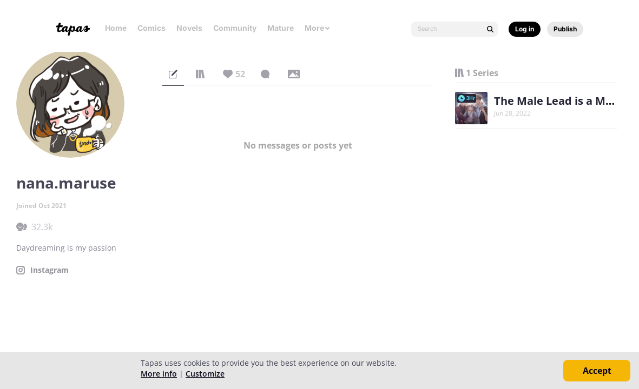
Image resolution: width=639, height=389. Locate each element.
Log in (524, 29)
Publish (565, 29)
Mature (280, 27)
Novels (189, 27)
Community (234, 27)
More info (159, 373)
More (318, 27)
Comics (151, 27)
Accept (597, 371)
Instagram (49, 270)
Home (116, 27)
